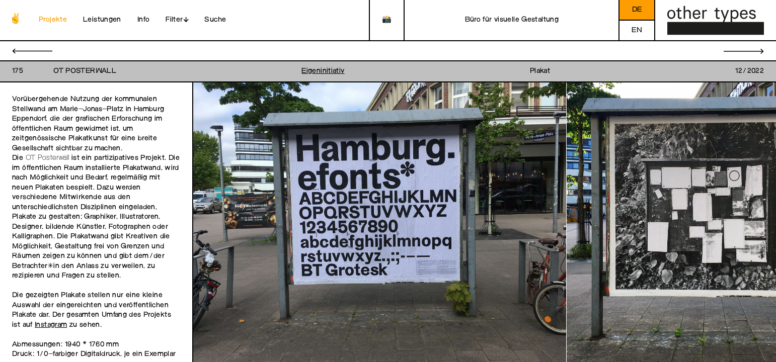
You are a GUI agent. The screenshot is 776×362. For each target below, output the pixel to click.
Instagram (51, 325)
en (637, 30)
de (637, 10)
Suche (215, 20)
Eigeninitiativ (322, 71)
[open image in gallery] (380, 222)
